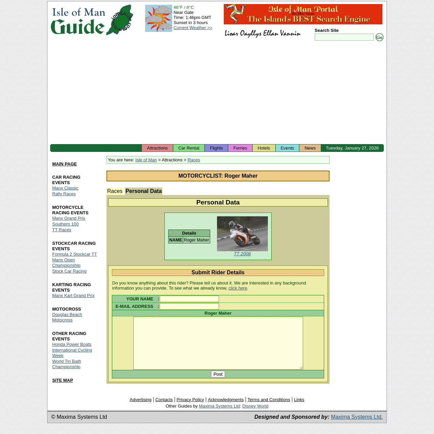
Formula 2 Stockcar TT (74, 254)
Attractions (157, 148)
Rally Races (64, 193)
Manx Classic (65, 188)
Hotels (264, 148)
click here (238, 288)
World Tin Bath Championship (66, 364)
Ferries (240, 148)
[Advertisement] (217, 93)
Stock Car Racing (69, 271)
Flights (216, 148)
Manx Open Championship (66, 262)
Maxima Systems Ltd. (357, 427)
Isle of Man (146, 159)
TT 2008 (242, 253)
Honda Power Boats (72, 344)
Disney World (255, 415)
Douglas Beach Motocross (67, 317)
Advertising (140, 409)
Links (299, 409)
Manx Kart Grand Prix (73, 295)
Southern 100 (65, 223)
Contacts (164, 409)
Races (194, 159)
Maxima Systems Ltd (219, 415)
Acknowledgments (226, 409)
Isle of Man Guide (77, 19)
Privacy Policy (190, 409)
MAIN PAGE (64, 163)
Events (287, 148)
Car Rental (188, 148)
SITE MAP (62, 380)
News (310, 148)
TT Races (61, 229)
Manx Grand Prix (68, 218)
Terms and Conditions (269, 409)
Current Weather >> (193, 27)
